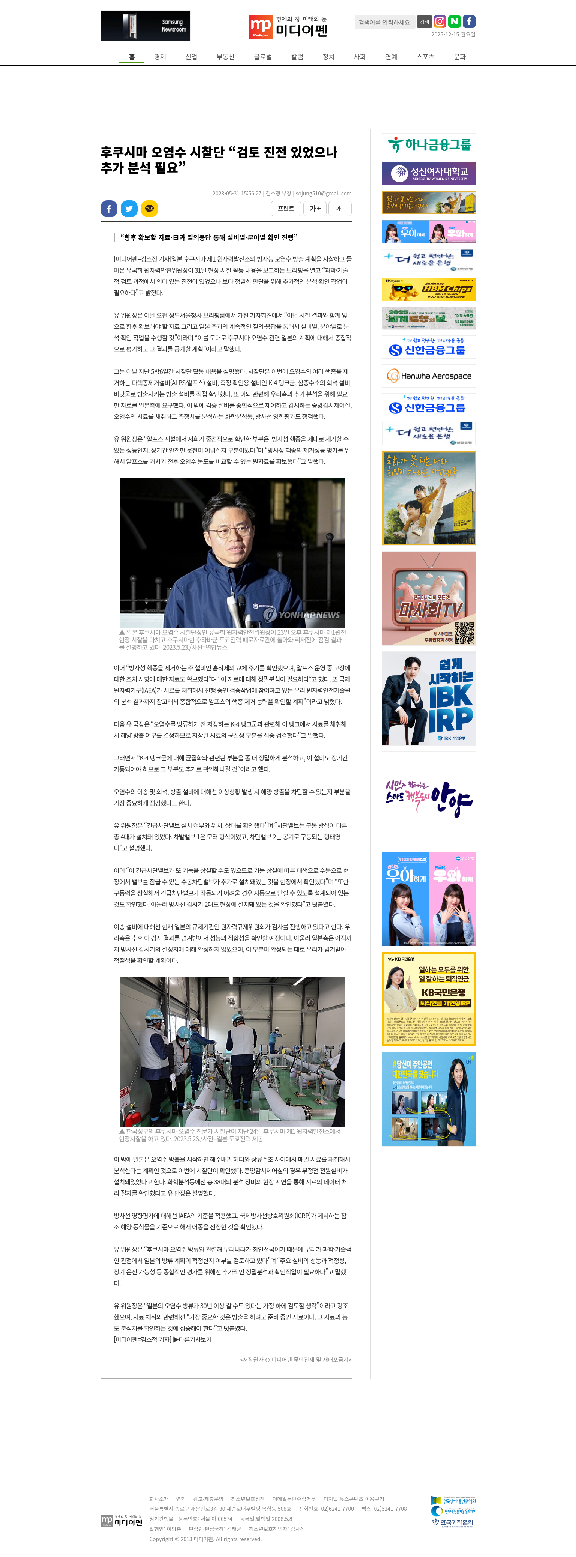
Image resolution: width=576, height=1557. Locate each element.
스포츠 (426, 56)
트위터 (129, 208)
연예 (391, 56)
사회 (360, 56)
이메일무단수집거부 (294, 1499)
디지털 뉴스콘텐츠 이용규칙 (354, 1499)
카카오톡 (149, 208)
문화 (460, 56)
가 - (340, 208)
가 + (315, 208)
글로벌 (263, 56)
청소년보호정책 (248, 1499)
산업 (191, 56)
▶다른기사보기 (192, 1339)
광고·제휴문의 (208, 1499)
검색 (424, 22)
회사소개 (159, 1499)
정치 (328, 56)
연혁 (181, 1499)
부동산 (226, 56)
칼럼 (297, 56)
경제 (160, 56)
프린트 (286, 208)
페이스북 (108, 208)
